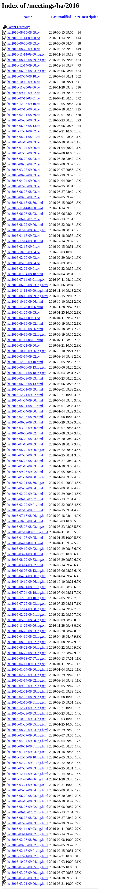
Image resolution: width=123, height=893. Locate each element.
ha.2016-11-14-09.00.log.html (27, 290)
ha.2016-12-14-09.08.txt (23, 65)
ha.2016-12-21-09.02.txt (23, 131)
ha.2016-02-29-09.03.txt (23, 257)
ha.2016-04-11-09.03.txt (23, 318)
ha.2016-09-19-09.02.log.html (27, 548)
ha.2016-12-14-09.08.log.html (27, 774)
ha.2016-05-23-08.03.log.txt (26, 526)
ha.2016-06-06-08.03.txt (23, 43)
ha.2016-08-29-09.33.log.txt (26, 559)
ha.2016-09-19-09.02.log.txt (26, 334)
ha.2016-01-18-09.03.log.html (27, 878)
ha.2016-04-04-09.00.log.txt (26, 576)
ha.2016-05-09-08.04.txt (23, 263)
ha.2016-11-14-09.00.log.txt (26, 54)
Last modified (61, 17)
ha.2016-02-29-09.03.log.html (27, 823)
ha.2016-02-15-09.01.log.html (27, 850)
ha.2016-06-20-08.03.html (25, 439)
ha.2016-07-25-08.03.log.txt (26, 603)
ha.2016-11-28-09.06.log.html (27, 779)
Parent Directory (18, 27)
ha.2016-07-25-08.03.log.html (27, 768)
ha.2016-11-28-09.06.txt (23, 87)
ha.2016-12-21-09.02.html (25, 395)
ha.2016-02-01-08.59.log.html (27, 691)
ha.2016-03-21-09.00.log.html (27, 883)
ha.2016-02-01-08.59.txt (23, 115)
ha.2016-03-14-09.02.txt (23, 356)
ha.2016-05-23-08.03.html (25, 378)
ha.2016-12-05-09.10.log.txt (26, 598)
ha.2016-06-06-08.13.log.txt (26, 367)
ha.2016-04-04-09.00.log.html (27, 741)
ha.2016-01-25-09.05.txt (23, 312)
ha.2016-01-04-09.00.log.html (27, 669)
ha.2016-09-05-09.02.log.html (27, 845)
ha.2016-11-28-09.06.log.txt (26, 625)
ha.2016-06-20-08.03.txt (23, 159)
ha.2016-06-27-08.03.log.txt (26, 653)
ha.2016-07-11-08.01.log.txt (26, 279)
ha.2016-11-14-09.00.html (25, 208)
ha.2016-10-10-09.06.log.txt (26, 351)
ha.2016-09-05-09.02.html (25, 472)
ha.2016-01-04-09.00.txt (23, 148)
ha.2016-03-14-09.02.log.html (27, 834)
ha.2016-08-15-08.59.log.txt (26, 60)
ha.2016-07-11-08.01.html (25, 340)
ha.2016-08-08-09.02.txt (23, 164)
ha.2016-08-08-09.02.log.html (27, 807)
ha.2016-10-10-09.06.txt (23, 82)
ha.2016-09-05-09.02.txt (23, 197)
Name (27, 17)
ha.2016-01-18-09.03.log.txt (26, 752)
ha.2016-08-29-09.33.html (25, 422)
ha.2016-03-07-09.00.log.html (27, 872)
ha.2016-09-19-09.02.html (25, 323)
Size (78, 17)
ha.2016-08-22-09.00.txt (23, 49)
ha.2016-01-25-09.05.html (25, 537)
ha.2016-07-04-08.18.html (25, 274)
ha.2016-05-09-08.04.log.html (27, 790)
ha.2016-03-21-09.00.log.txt (26, 785)
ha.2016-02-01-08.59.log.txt (26, 483)
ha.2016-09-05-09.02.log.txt (26, 686)
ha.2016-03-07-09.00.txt (23, 170)
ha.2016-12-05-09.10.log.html (27, 757)
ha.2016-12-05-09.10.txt (23, 104)
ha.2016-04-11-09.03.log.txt (26, 664)
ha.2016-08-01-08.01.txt (23, 137)
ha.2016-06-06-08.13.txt (23, 126)
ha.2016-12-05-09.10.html (25, 362)
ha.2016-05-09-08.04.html (25, 488)
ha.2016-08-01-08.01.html (25, 406)
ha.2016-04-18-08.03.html (25, 444)
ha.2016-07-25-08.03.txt (23, 186)
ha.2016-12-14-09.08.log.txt (26, 609)
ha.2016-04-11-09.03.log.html (27, 828)
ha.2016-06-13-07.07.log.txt (26, 658)
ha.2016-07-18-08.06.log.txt (26, 230)
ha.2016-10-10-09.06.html (25, 301)
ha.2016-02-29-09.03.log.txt (26, 675)
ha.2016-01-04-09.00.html (25, 411)
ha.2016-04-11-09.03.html (25, 543)
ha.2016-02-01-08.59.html (25, 389)
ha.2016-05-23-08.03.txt (23, 120)
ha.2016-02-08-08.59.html (25, 417)
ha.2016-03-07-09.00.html (25, 428)
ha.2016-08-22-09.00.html (25, 224)
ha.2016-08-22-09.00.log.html (27, 647)
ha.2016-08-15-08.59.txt (23, 32)
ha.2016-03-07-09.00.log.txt (26, 735)
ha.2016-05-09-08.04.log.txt (26, 620)
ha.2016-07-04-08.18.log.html (27, 592)
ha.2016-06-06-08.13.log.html (27, 570)
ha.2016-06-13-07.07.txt (23, 219)
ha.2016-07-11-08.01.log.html (27, 532)
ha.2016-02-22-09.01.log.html (27, 763)
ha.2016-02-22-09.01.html (25, 504)
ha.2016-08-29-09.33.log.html (27, 730)
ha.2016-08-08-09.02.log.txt (26, 642)
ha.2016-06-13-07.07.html (25, 499)
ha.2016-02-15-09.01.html (25, 510)
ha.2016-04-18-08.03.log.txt (26, 636)
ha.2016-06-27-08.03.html (25, 461)
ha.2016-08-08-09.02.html (25, 433)
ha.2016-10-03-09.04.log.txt (26, 719)
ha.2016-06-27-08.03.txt (23, 191)
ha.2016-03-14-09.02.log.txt (26, 680)
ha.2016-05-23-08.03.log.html (27, 713)
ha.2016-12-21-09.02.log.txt (26, 708)
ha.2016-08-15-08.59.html (25, 202)
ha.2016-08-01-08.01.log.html (27, 746)
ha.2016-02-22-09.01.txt (23, 268)
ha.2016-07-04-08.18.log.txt (26, 373)
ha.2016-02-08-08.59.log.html (27, 839)
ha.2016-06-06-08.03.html (25, 213)
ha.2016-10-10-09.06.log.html (27, 581)
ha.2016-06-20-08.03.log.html (27, 796)
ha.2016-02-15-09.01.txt (23, 246)
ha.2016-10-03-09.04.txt (23, 252)
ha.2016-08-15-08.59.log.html (27, 296)
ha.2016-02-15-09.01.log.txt (26, 702)
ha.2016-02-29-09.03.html (25, 494)
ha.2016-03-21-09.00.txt (23, 345)
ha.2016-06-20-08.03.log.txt (26, 631)
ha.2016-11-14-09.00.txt (23, 38)
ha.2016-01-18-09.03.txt (23, 235)
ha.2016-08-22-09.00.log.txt (26, 450)
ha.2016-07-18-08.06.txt (23, 109)
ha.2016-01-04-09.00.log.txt (26, 477)
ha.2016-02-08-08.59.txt (23, 153)
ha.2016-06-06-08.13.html (25, 384)
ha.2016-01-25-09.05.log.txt (26, 724)
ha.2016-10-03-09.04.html (25, 521)
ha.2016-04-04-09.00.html (25, 400)
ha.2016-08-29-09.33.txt (23, 175)
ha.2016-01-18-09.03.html (25, 466)
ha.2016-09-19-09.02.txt (23, 93)
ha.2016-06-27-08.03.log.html (27, 817)
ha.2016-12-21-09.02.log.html (27, 856)
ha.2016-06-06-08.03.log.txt (26, 71)
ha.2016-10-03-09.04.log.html (27, 861)
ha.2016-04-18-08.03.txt (23, 142)
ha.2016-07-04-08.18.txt (23, 76)
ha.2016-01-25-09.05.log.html (27, 867)
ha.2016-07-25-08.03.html (25, 455)
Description (90, 17)
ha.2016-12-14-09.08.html (25, 241)
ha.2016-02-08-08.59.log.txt (26, 697)
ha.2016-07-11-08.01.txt (23, 98)
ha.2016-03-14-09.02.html (25, 565)
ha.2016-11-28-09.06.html (25, 307)
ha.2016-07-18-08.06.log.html (27, 515)
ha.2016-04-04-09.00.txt (23, 180)
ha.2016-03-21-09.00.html (25, 554)
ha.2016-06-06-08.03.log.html (27, 285)
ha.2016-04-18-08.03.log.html (27, 801)
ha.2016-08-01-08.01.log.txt (26, 587)
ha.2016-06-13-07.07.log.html (27, 812)
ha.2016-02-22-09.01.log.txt (26, 614)
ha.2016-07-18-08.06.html (25, 329)
